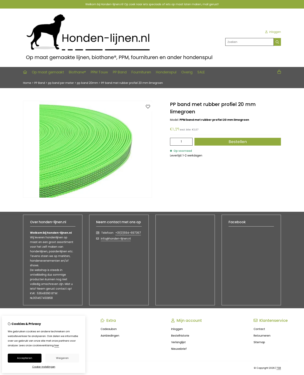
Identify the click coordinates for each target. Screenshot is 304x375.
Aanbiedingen (110, 336)
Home (27, 83)
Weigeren (62, 358)
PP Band (120, 72)
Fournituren (141, 72)
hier (56, 345)
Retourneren (262, 336)
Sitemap (259, 342)
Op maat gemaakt (48, 72)
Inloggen (177, 329)
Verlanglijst (178, 342)
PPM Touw (99, 72)
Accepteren (24, 358)
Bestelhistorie (180, 336)
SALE (201, 72)
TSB (278, 368)
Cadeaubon (109, 329)
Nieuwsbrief (179, 349)
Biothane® (77, 72)
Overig (187, 72)
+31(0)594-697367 (128, 233)
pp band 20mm (87, 83)
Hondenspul (166, 72)
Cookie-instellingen (43, 366)
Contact (259, 329)
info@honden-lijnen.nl (116, 238)
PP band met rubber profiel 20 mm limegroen (132, 83)
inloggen (273, 32)
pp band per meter (61, 83)
